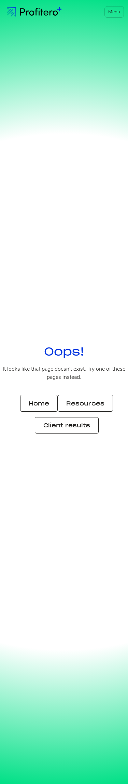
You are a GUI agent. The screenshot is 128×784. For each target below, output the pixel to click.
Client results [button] (66, 425)
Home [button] (39, 403)
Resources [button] (85, 403)
